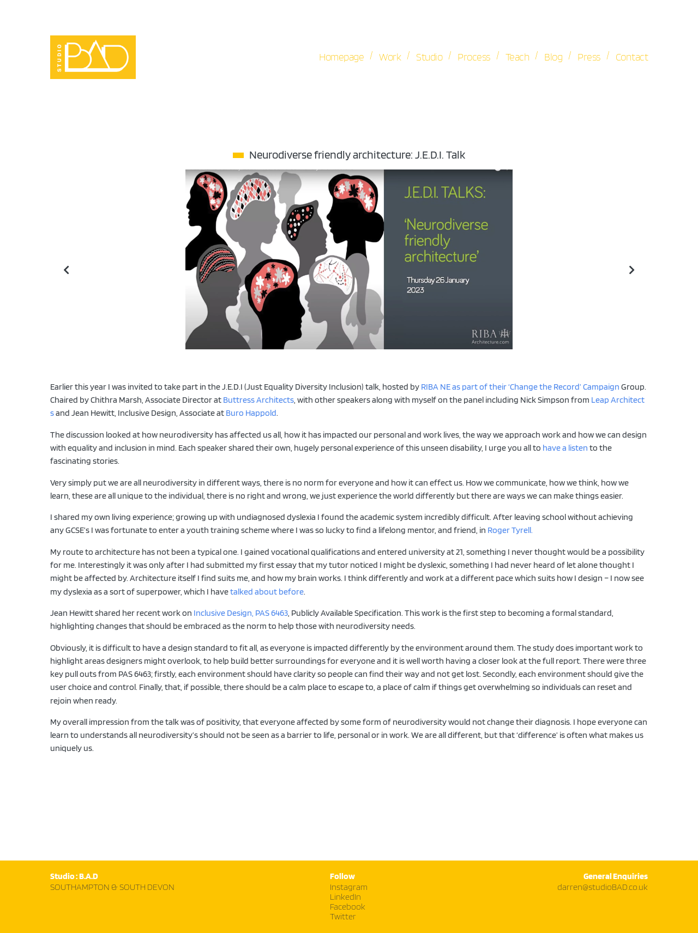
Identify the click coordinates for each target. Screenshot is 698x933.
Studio (429, 57)
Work (390, 57)
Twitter (343, 917)
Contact (632, 57)
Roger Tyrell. (510, 530)
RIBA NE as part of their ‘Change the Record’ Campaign (520, 387)
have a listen (565, 448)
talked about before (267, 592)
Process (474, 57)
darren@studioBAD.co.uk (602, 887)
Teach (517, 57)
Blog (553, 57)
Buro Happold (251, 413)
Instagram (349, 887)
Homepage (341, 57)
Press (588, 57)
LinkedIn (345, 897)
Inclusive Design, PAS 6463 (241, 613)
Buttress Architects (258, 400)
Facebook (347, 907)
